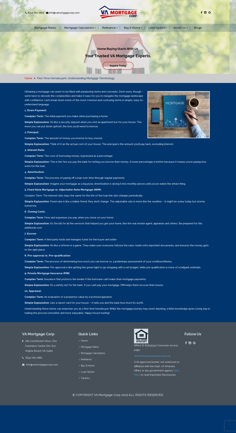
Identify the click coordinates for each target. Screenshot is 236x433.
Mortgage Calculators (79, 27)
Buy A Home (132, 27)
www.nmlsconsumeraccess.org (152, 357)
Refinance (109, 27)
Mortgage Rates (45, 27)
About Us (179, 27)
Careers (85, 379)
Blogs (198, 27)
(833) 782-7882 (34, 12)
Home (28, 78)
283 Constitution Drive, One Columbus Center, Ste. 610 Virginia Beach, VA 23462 (41, 347)
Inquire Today (118, 65)
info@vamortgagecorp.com (62, 12)
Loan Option (156, 27)
